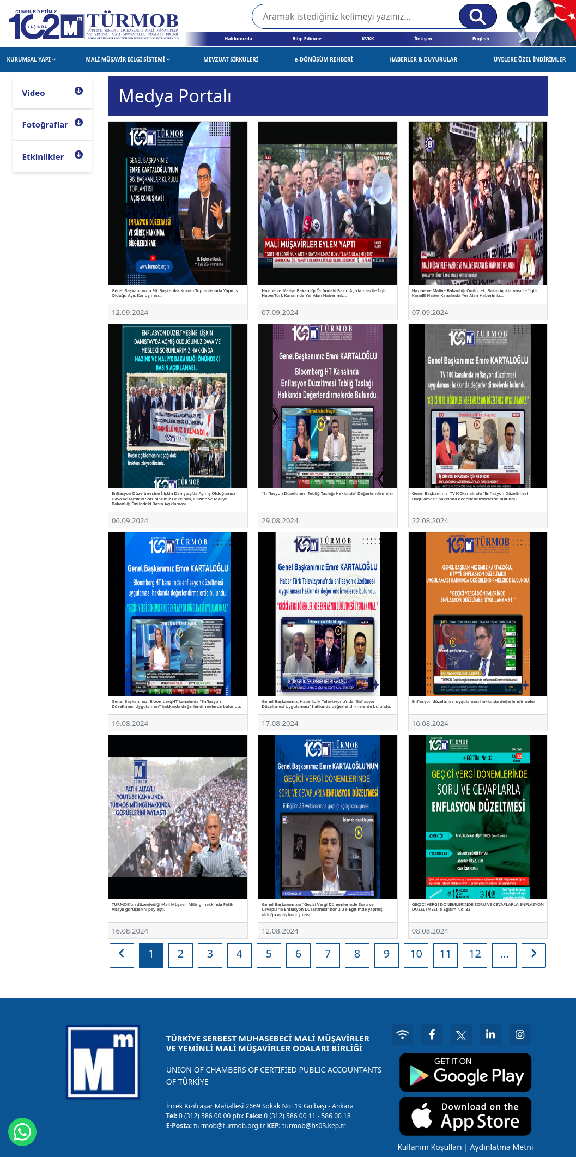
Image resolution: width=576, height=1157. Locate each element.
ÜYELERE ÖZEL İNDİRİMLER (530, 59)
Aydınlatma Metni (500, 1145)
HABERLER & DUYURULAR (423, 59)
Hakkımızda (238, 38)
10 (416, 953)
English (480, 38)
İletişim (423, 38)
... (504, 953)
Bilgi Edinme (307, 38)
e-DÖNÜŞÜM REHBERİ (324, 59)
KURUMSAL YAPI (31, 59)
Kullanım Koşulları (428, 1145)
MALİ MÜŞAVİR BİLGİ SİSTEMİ (128, 59)
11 (445, 953)
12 (475, 953)
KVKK (368, 38)
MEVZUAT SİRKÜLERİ (230, 59)
